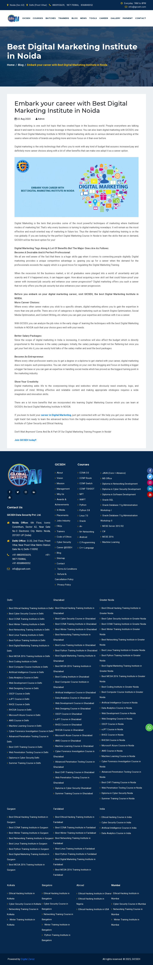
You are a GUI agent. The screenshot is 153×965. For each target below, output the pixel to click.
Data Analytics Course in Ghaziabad (71, 698)
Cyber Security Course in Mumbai (128, 904)
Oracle (82, 521)
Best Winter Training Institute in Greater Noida (120, 632)
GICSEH (26, 18)
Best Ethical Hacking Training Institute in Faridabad (73, 820)
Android (82, 537)
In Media (60, 510)
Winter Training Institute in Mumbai (125, 922)
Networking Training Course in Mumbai (127, 912)
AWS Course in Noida (111, 751)
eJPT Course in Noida (111, 729)
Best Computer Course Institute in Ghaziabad (71, 684)
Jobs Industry (62, 520)
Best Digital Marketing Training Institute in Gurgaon (28, 857)
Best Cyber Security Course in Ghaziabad (74, 618)
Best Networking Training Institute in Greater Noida (122, 642)
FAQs (58, 526)
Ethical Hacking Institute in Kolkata (21, 896)
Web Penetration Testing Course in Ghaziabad (71, 780)
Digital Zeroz (28, 959)
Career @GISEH (63, 547)
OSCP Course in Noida (112, 724)
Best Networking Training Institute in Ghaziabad (72, 637)
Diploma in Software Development (118, 494)
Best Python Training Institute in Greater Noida (120, 658)
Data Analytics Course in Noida (116, 708)
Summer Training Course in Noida (117, 798)
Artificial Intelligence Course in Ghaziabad (74, 692)
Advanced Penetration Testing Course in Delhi (27, 739)
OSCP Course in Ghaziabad (67, 714)
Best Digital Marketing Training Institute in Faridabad (74, 862)
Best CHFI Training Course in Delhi (24, 747)
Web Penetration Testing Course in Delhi (27, 752)
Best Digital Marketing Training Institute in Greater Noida (121, 668)
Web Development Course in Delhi (24, 683)
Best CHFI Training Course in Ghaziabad (73, 772)
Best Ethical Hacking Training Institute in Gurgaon (27, 820)
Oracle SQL (106, 500)
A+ (80, 526)
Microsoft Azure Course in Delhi (23, 715)
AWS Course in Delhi (18, 720)
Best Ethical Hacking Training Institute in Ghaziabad (73, 611)
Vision (59, 478)
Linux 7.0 (83, 515)
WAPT (82, 499)
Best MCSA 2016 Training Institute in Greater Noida (122, 679)
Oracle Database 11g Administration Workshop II (119, 518)
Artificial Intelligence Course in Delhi (25, 672)
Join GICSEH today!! (25, 440)
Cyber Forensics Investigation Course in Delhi (30, 731)
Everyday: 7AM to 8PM (133, 3)
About (59, 472)
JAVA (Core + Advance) (113, 473)
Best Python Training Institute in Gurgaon (28, 849)
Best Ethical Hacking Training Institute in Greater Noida (120, 611)
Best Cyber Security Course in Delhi (25, 613)
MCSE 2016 (107, 536)
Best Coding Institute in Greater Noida (119, 687)
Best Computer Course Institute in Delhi (27, 667)
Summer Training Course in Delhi (24, 763)
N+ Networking (86, 531)
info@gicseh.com (135, 7)
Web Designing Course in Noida (116, 718)
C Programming (86, 542)
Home (10, 64)
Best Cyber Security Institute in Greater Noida (123, 618)
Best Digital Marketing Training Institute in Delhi (28, 648)
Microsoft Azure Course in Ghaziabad (72, 735)
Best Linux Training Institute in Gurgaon (27, 843)
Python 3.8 (84, 510)
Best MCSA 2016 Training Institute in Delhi (28, 656)
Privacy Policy (63, 584)
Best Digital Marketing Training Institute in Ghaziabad (74, 658)
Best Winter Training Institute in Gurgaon (27, 833)
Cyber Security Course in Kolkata (24, 904)
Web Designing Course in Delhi (23, 688)
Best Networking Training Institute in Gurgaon (30, 838)
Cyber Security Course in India (115, 822)
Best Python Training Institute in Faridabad (75, 854)
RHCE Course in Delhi (18, 704)
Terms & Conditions (66, 569)
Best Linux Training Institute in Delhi (25, 635)
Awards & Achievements (62, 502)
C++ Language (86, 547)
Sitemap (60, 558)
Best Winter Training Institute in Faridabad (74, 833)
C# (102, 531)
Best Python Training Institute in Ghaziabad (75, 650)
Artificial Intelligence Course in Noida (118, 702)
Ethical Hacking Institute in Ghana (93, 893)
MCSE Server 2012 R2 (112, 526)
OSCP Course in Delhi (18, 693)
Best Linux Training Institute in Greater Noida (122, 650)
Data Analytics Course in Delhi (22, 677)
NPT (81, 494)
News (83, 18)
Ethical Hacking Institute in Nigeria (90, 901)
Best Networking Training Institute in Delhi (28, 629)
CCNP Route (85, 478)
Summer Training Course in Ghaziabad (73, 793)
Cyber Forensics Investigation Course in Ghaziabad (73, 754)
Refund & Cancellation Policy (64, 577)
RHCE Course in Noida (111, 734)
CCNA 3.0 (83, 472)
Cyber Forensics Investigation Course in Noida (120, 764)
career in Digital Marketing (56, 415)
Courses (38, 18)
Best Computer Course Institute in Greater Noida (121, 695)
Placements (61, 515)
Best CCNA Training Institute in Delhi (25, 619)
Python (82, 505)
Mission (59, 483)
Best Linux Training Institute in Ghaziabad (74, 645)
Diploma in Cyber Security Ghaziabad (72, 788)
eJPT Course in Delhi (18, 699)
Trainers (63, 18)
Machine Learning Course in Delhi (24, 726)
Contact (140, 18)
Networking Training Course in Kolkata (22, 912)
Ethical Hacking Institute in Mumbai (125, 896)
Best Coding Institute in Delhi (22, 661)
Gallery (115, 18)
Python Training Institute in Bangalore (56, 938)
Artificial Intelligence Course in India (118, 828)
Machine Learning (110, 542)
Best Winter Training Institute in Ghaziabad (75, 629)
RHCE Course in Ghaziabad (67, 724)
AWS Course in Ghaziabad (67, 740)
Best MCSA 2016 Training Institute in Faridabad (72, 872)
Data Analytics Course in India (115, 833)
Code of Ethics (63, 536)
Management (62, 488)
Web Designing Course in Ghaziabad (72, 708)
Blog (75, 18)
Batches (51, 18)
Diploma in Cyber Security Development (120, 489)
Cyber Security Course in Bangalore (55, 906)
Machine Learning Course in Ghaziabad (73, 746)
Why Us (59, 494)
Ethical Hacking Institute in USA (92, 909)
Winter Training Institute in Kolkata (21, 922)
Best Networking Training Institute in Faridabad (72, 841)
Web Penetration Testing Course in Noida (121, 787)
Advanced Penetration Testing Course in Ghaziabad (74, 764)
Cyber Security (63, 542)
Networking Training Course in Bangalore (57, 917)
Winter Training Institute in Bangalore (56, 927)
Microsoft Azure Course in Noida (117, 745)
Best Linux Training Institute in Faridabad (74, 848)
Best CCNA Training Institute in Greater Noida (123, 624)
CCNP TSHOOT (86, 488)
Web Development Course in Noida (118, 713)
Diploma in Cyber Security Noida (116, 793)
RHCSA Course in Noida (112, 740)
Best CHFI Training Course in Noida (118, 782)
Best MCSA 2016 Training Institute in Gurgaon (26, 867)
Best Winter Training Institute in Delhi (26, 624)
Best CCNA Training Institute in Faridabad (74, 827)
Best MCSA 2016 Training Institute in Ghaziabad (72, 669)
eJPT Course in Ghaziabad (67, 719)
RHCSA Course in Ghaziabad (68, 730)
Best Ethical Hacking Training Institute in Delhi (30, 608)
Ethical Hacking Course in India (116, 817)
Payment (128, 18)
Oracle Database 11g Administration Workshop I (119, 508)
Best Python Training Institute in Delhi (26, 640)
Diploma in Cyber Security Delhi (23, 757)
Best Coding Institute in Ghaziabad (71, 676)
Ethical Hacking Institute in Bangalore (55, 896)
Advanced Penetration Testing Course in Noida (120, 774)
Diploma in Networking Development (119, 483)
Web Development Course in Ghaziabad (73, 703)
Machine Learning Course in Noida (117, 756)
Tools (93, 18)
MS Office (106, 478)
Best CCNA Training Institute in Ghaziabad (74, 624)
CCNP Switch (85, 483)
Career (103, 18)
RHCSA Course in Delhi (19, 709)
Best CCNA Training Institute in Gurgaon (27, 827)
